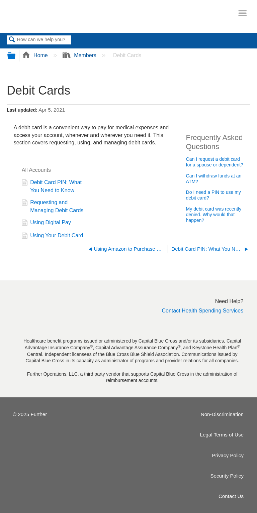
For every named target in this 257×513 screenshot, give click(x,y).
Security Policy (227, 476)
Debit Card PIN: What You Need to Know (52, 186)
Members (80, 55)
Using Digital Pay (46, 223)
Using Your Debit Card (52, 236)
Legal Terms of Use (222, 434)
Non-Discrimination (222, 414)
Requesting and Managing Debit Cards (53, 207)
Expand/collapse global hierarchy (15, 55)
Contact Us (231, 496)
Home (36, 55)
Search (12, 40)
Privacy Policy (228, 455)
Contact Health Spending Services (203, 310)
